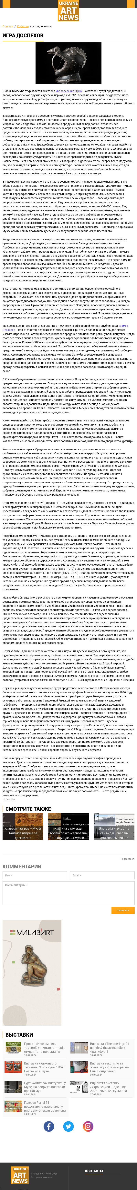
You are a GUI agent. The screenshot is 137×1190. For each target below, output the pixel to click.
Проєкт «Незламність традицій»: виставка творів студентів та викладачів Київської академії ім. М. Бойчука (44, 1048)
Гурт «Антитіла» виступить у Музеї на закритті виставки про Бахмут (45, 1087)
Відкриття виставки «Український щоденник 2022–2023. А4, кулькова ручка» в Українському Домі (111, 1087)
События (23, 26)
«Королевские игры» (69, 91)
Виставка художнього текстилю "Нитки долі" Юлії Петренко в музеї (44, 1067)
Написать (123, 910)
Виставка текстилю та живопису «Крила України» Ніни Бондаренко (110, 1067)
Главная (8, 26)
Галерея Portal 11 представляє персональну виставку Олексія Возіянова (45, 1106)
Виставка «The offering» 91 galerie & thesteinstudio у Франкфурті (109, 1048)
